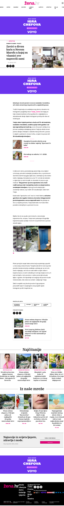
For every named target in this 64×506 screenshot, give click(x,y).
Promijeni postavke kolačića (54, 502)
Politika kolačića (36, 502)
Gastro (23, 7)
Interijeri (28, 304)
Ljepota (41, 7)
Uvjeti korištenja (44, 502)
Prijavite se (50, 442)
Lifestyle (48, 7)
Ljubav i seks (31, 7)
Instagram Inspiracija (17, 305)
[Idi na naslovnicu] (32, 4)
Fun (63, 7)
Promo (30, 489)
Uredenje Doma (45, 305)
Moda (1, 7)
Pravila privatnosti (29, 502)
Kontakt (23, 502)
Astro (8, 7)
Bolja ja (56, 7)
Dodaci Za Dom (36, 305)
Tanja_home (36, 112)
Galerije (15, 7)
